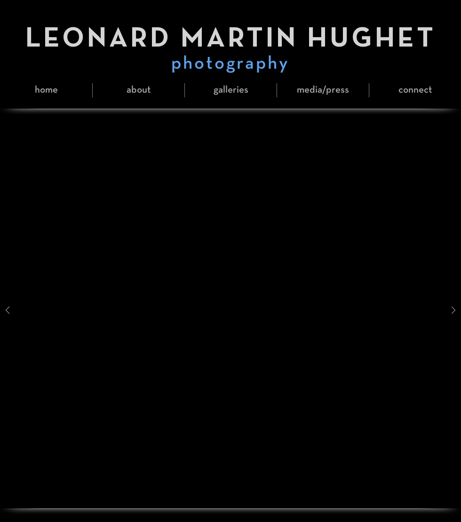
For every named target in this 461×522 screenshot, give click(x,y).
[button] (231, 90)
